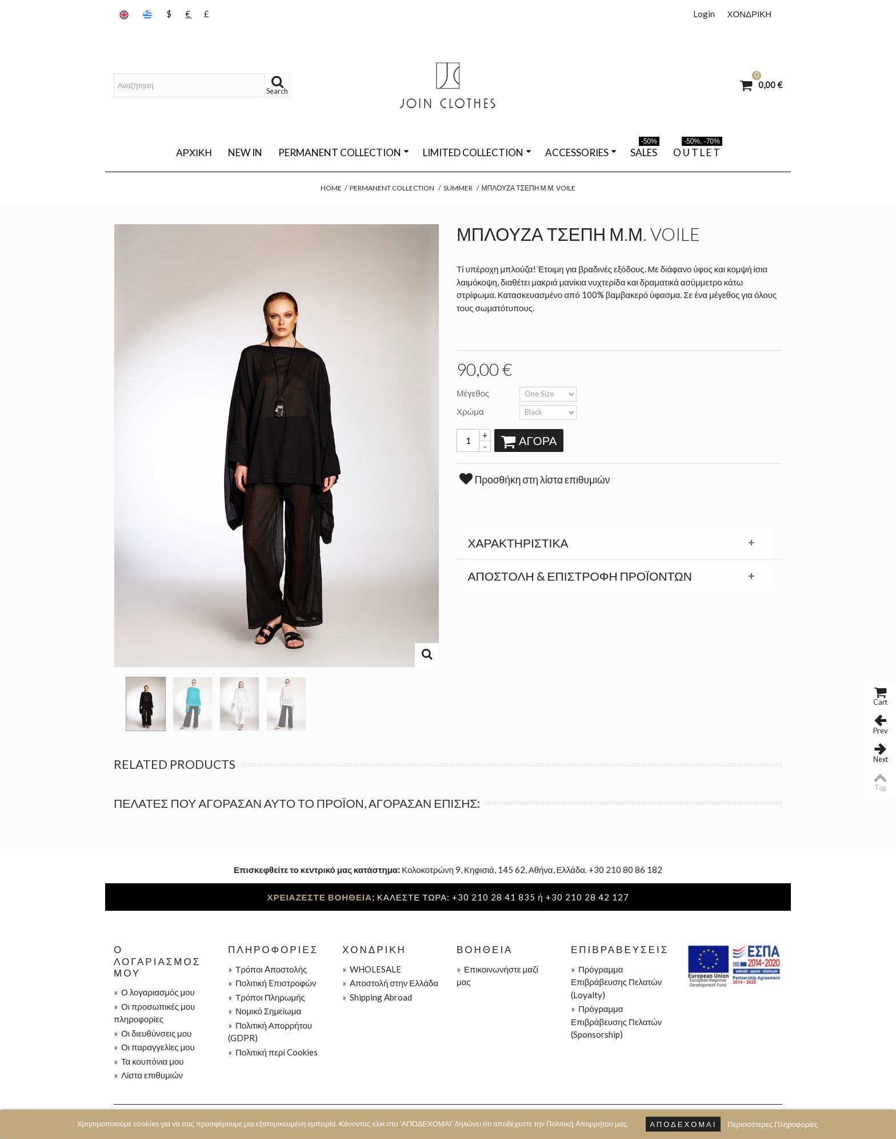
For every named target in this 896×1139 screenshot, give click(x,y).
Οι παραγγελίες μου (154, 1047)
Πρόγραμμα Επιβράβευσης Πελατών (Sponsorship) (616, 1021)
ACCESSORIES (581, 152)
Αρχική (193, 152)
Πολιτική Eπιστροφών (272, 983)
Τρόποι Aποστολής (267, 969)
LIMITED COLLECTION (477, 152)
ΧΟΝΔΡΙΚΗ (749, 14)
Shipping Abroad (377, 997)
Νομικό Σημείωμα (264, 1011)
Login (704, 14)
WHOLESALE (371, 969)
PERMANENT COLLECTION (343, 152)
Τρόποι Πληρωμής (266, 997)
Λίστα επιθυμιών (148, 1075)
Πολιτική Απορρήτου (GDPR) (270, 1031)
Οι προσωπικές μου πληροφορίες (154, 1013)
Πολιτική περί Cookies (273, 1052)
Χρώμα (471, 411)
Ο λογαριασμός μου (154, 992)
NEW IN (245, 152)
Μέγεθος (474, 393)
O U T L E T (697, 150)
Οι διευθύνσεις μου (152, 1033)
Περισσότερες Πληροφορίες (772, 1124)
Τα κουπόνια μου (148, 1061)
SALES (644, 150)
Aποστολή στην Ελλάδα (390, 983)
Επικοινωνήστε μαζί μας (497, 975)
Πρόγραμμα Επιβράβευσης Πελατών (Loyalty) (616, 982)
